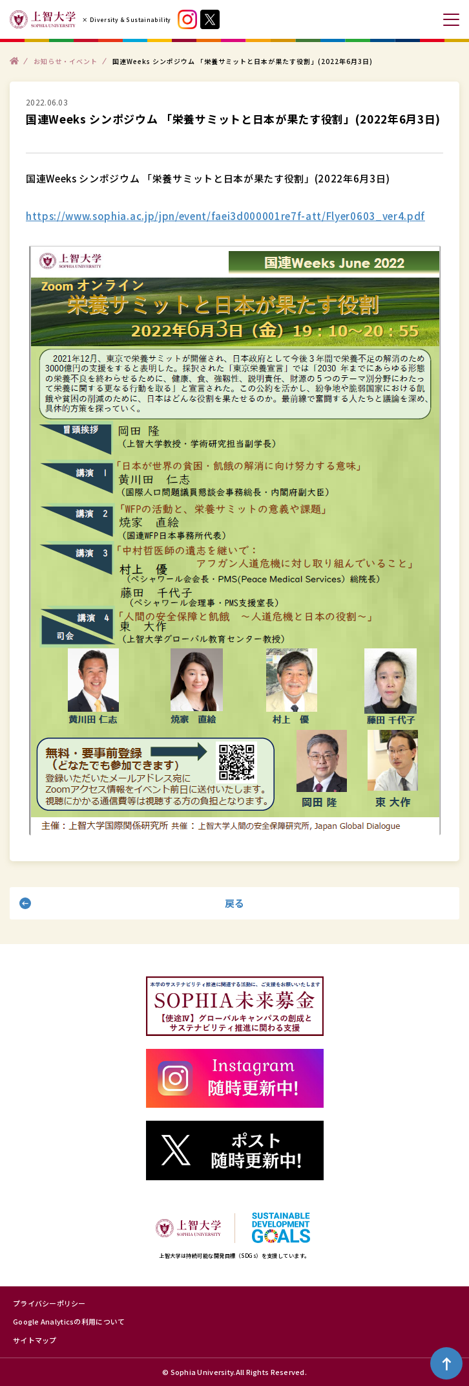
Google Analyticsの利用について (69, 1321)
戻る (235, 903)
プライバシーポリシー (49, 1303)
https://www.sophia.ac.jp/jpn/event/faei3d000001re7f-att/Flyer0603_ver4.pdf (225, 216)
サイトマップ (35, 1340)
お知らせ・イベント (66, 60)
